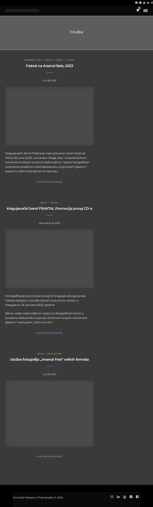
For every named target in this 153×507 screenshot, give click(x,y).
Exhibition (54, 354)
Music (59, 60)
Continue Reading (49, 182)
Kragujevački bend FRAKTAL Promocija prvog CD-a (49, 208)
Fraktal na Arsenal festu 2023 (49, 66)
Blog (48, 60)
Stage (70, 60)
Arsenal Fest (33, 60)
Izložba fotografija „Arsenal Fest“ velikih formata (49, 359)
